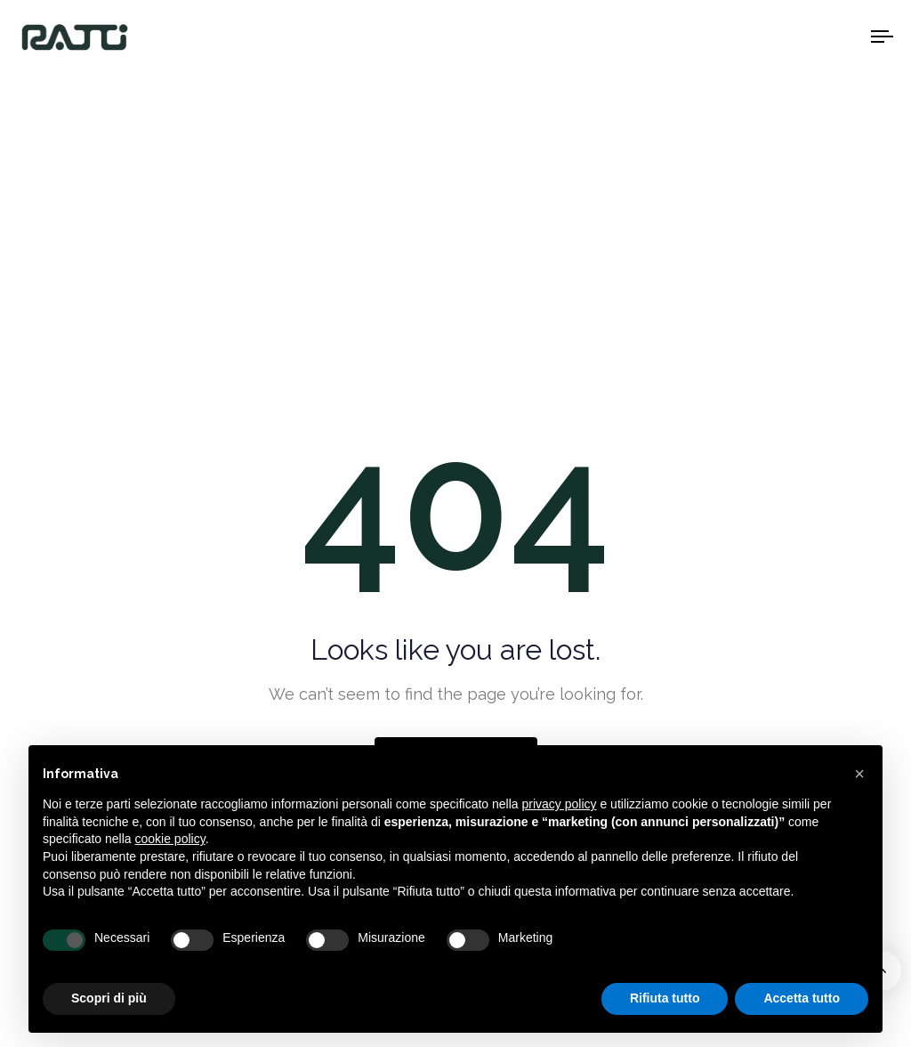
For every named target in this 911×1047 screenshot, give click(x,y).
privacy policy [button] (559, 804)
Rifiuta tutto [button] (665, 998)
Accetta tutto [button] (801, 998)
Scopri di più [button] (109, 998)
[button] (859, 773)
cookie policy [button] (170, 839)
